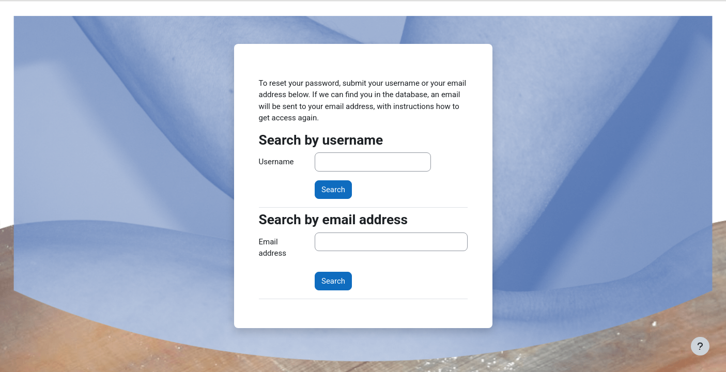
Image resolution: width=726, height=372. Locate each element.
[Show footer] (700, 346)
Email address (272, 247)
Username (276, 161)
